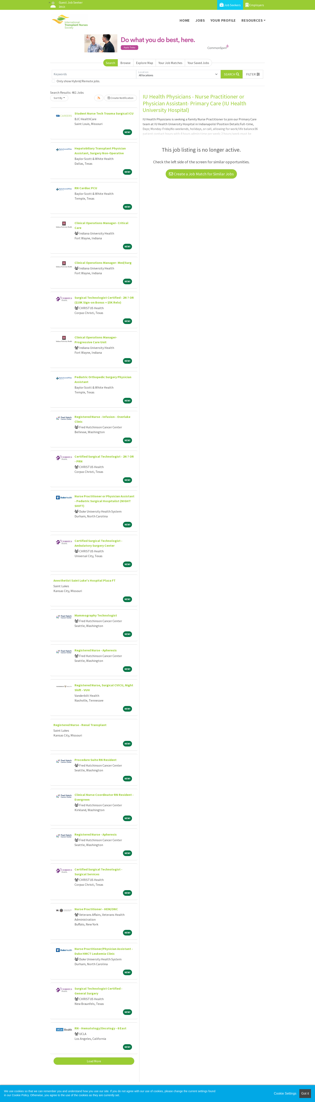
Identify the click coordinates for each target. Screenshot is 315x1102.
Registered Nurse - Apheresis (96, 650)
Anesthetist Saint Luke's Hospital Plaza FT (84, 580)
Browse (125, 63)
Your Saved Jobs (198, 63)
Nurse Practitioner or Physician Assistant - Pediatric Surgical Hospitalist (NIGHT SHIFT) (104, 501)
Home (185, 20)
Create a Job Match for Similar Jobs (201, 173)
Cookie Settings (285, 1093)
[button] (253, 74)
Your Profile (223, 20)
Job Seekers (230, 4)
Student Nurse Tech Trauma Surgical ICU (104, 113)
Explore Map (144, 63)
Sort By (58, 98)
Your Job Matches (170, 63)
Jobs (200, 20)
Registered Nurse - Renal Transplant (79, 725)
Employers (254, 4)
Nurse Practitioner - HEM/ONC (96, 909)
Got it (305, 1093)
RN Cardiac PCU (86, 188)
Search (110, 63)
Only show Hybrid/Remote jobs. (78, 81)
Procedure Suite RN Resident (96, 760)
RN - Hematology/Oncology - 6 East (100, 1028)
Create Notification (120, 98)
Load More (94, 1061)
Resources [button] (252, 20)
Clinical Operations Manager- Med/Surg (103, 263)
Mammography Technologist (96, 615)
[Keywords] (94, 74)
